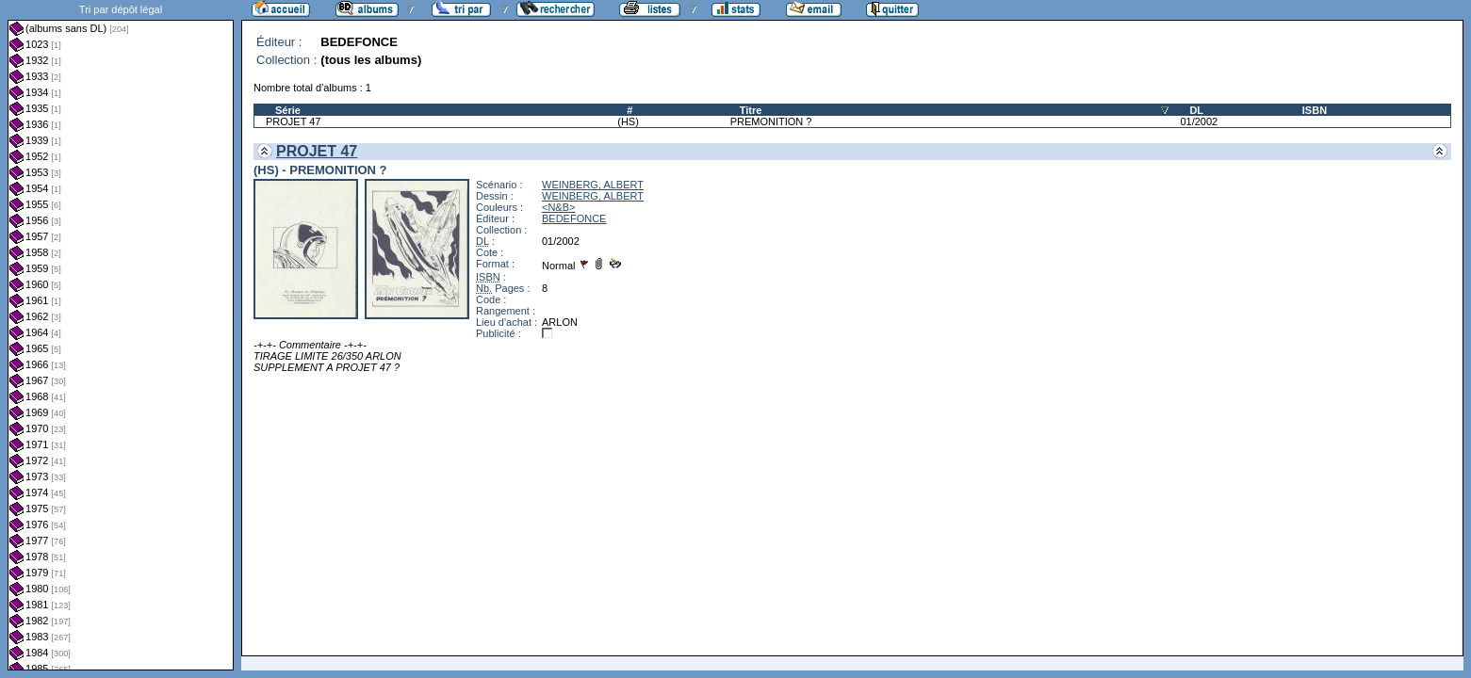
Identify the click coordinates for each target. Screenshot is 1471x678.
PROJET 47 (293, 121)
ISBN (1314, 110)
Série (288, 110)
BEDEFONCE (574, 218)
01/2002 (1199, 121)
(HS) (628, 121)
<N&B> (558, 207)
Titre (751, 110)
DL (1196, 110)
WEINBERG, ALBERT (593, 184)
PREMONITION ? (771, 121)
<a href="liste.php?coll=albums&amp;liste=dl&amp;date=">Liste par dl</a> (121, 335)
